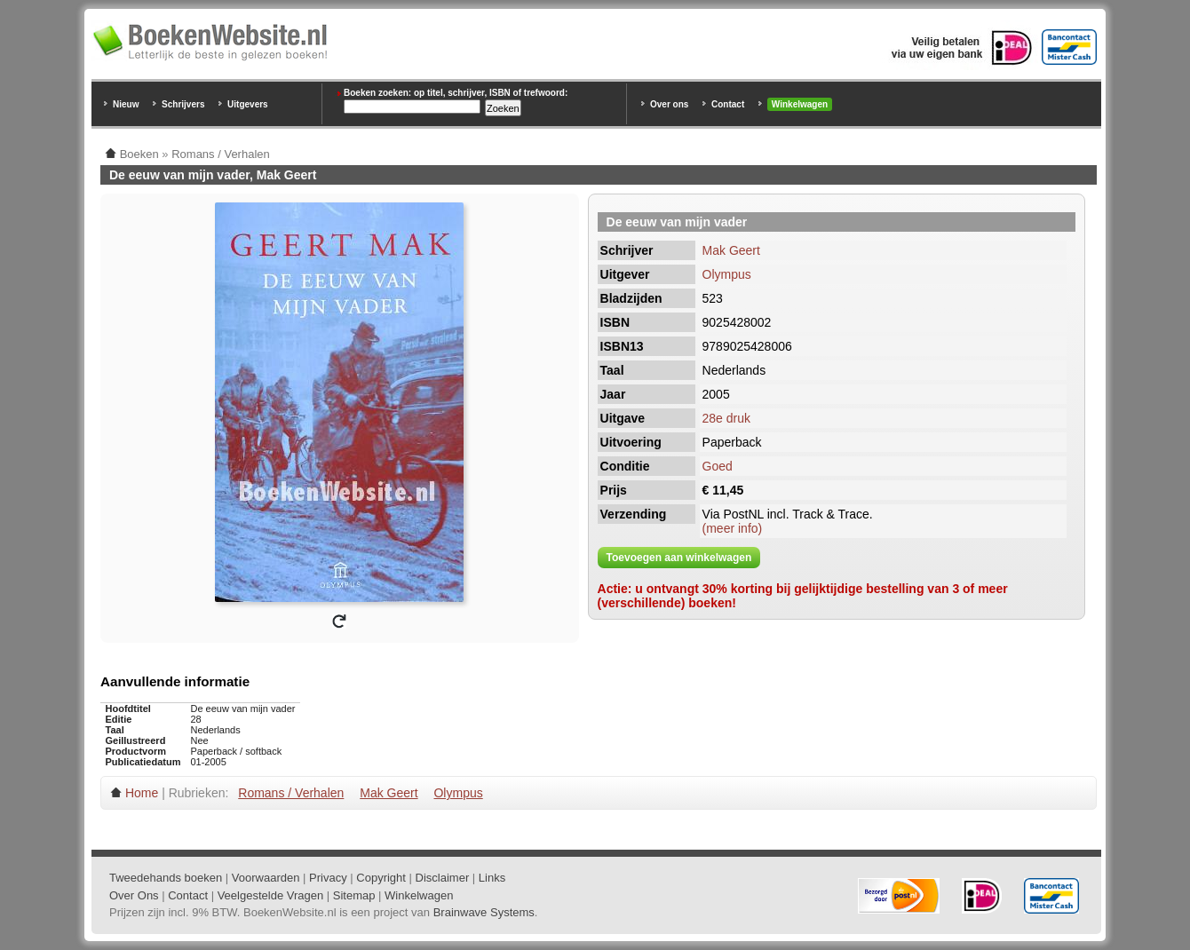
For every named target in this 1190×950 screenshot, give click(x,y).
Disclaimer (443, 877)
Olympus (726, 274)
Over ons (669, 104)
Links (492, 877)
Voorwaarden (266, 877)
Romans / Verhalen (291, 793)
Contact (727, 104)
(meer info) (732, 528)
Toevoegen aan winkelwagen (679, 557)
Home (141, 793)
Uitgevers (247, 104)
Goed (717, 466)
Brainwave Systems (484, 912)
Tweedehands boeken (165, 877)
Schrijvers (183, 104)
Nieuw (126, 104)
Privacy (328, 877)
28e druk (726, 418)
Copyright (381, 877)
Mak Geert (731, 250)
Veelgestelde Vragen (271, 895)
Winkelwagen (800, 104)
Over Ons (134, 895)
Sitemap (354, 895)
